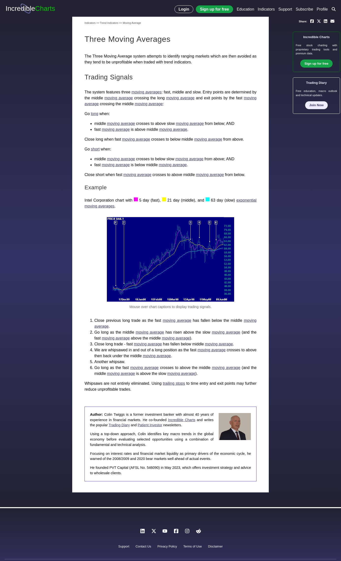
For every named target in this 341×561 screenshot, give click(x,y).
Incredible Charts (181, 420)
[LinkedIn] (142, 532)
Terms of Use (192, 546)
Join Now (316, 105)
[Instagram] (187, 532)
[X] (154, 532)
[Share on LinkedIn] (325, 20)
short (95, 149)
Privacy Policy (167, 546)
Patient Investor (150, 425)
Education (245, 9)
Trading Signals (109, 77)
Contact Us (143, 546)
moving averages (146, 92)
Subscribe (304, 9)
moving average (118, 98)
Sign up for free (214, 9)
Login (184, 9)
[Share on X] (319, 20)
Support (285, 9)
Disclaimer (215, 546)
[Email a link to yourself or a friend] (332, 20)
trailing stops (174, 383)
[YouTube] (165, 532)
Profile (322, 9)
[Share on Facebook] (312, 20)
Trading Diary (119, 425)
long (94, 114)
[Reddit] (198, 532)
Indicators (266, 9)
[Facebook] (176, 532)
